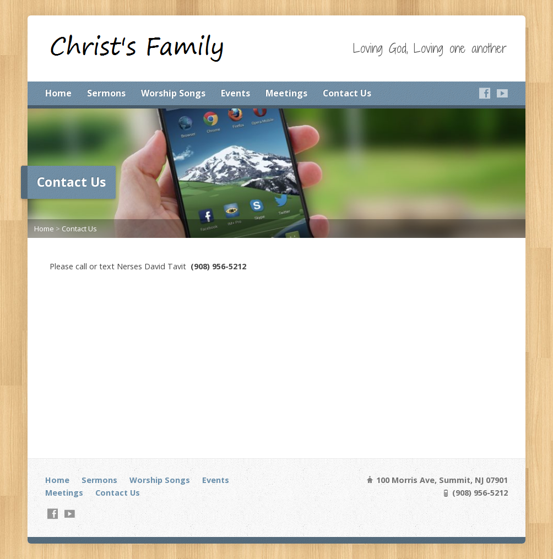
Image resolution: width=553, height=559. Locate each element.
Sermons (106, 93)
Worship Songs (173, 93)
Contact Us (347, 93)
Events (235, 93)
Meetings (286, 93)
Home (58, 93)
